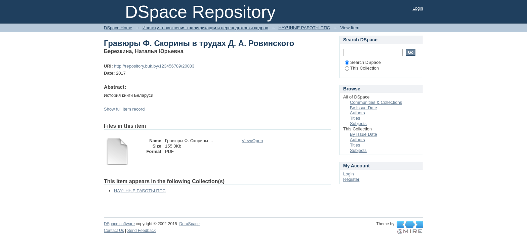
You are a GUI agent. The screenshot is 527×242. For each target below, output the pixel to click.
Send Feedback (141, 230)
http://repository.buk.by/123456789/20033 (154, 66)
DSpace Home (118, 27)
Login (417, 8)
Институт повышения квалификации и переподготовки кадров (205, 27)
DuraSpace (189, 223)
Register (351, 179)
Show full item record (124, 109)
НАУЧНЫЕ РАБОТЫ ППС (304, 27)
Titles (355, 118)
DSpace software (119, 223)
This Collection (362, 68)
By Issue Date (363, 107)
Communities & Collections (376, 102)
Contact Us (114, 230)
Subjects (358, 123)
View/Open (252, 140)
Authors (357, 112)
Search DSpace (363, 62)
